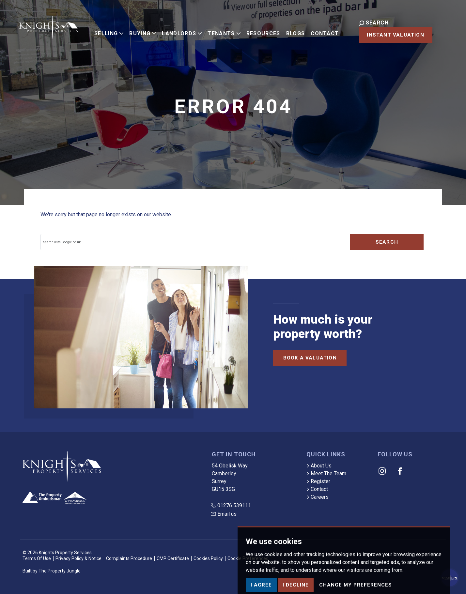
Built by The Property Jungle (52, 570)
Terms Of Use (37, 558)
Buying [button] (137, 30)
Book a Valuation (310, 358)
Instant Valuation (385, 35)
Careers (317, 497)
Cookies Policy (208, 558)
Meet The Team (326, 473)
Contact (319, 30)
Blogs (290, 30)
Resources (258, 30)
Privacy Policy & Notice (78, 558)
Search (387, 242)
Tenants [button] (218, 30)
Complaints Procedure (129, 558)
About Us (319, 466)
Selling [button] (103, 30)
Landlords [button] (176, 30)
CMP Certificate (173, 558)
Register (318, 481)
